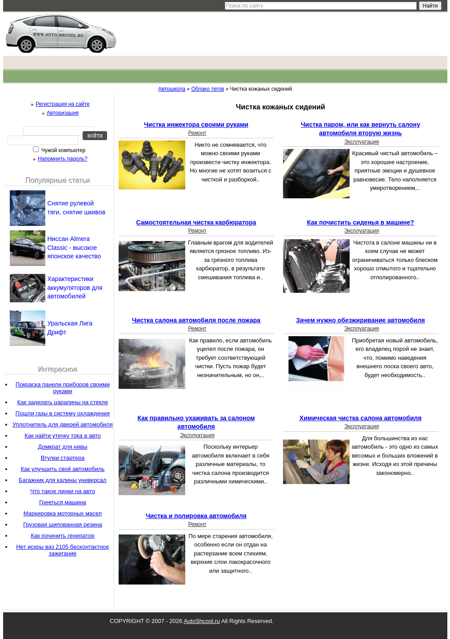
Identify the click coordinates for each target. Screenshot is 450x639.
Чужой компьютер (63, 150)
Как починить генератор (62, 535)
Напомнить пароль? (62, 159)
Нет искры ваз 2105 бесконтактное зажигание (62, 550)
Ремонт (197, 133)
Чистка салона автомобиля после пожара (196, 320)
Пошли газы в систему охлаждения (63, 413)
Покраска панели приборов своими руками (63, 387)
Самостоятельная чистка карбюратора (196, 222)
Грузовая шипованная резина (62, 524)
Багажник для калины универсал (62, 480)
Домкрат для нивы (62, 446)
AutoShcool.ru (201, 621)
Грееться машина (62, 502)
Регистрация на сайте (63, 104)
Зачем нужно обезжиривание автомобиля (360, 320)
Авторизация (63, 113)
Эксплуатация (361, 142)
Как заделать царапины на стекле (62, 402)
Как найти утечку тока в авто (62, 435)
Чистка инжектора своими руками (196, 124)
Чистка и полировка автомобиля (196, 515)
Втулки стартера (63, 457)
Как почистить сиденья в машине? (360, 222)
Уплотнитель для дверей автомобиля (62, 424)
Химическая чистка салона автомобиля (360, 418)
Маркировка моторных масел (63, 513)
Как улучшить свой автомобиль (63, 469)
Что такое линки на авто (62, 491)
